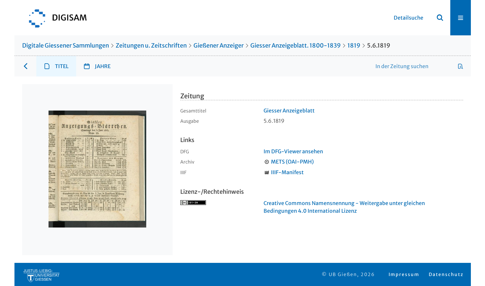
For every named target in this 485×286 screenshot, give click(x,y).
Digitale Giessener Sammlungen (65, 45)
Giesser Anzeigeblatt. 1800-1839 (295, 45)
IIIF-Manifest (287, 172)
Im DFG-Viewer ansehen (293, 151)
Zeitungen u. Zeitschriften (151, 45)
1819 (353, 45)
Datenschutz (446, 274)
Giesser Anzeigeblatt (289, 110)
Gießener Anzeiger (218, 45)
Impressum (404, 274)
